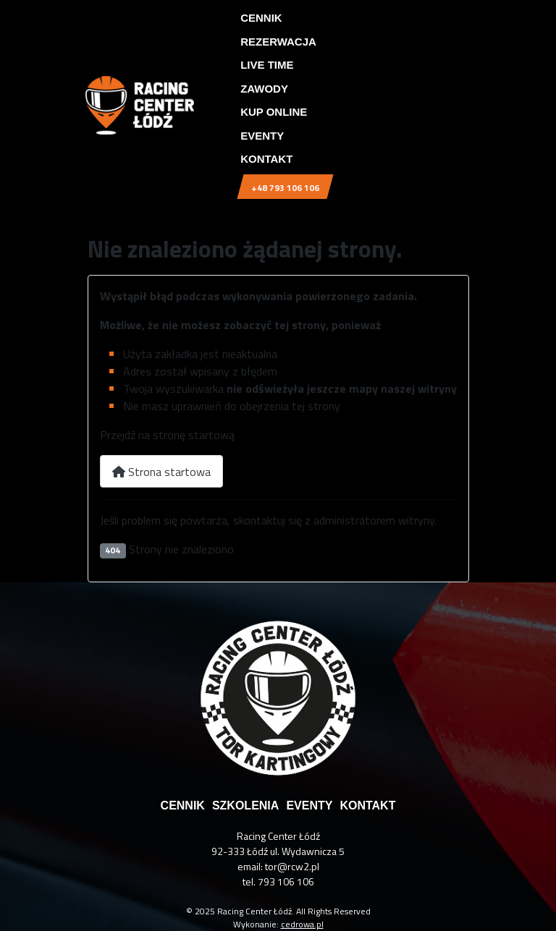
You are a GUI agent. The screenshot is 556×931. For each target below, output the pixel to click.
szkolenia (245, 805)
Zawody (264, 88)
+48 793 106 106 (285, 188)
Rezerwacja (278, 41)
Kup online (273, 112)
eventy (309, 805)
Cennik (261, 18)
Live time (266, 65)
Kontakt (266, 159)
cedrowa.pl (302, 924)
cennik (183, 805)
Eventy (262, 135)
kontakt (367, 805)
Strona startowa (161, 471)
